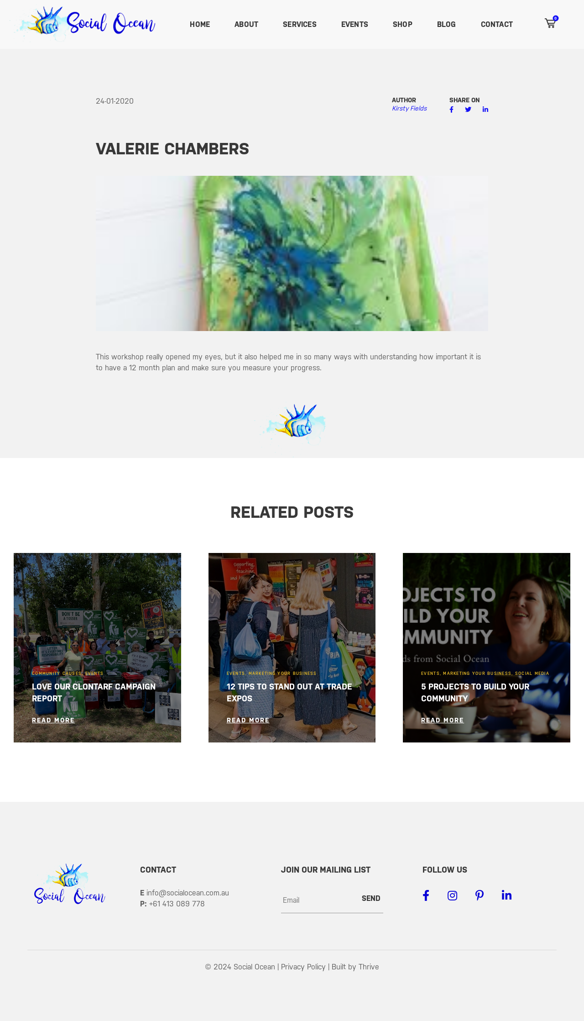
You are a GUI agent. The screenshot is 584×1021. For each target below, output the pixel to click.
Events (354, 24)
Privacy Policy (303, 967)
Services (300, 24)
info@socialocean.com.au (187, 893)
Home (200, 24)
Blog (446, 24)
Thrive (369, 967)
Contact (497, 24)
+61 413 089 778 (177, 904)
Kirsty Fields (409, 108)
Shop (402, 24)
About (246, 24)
